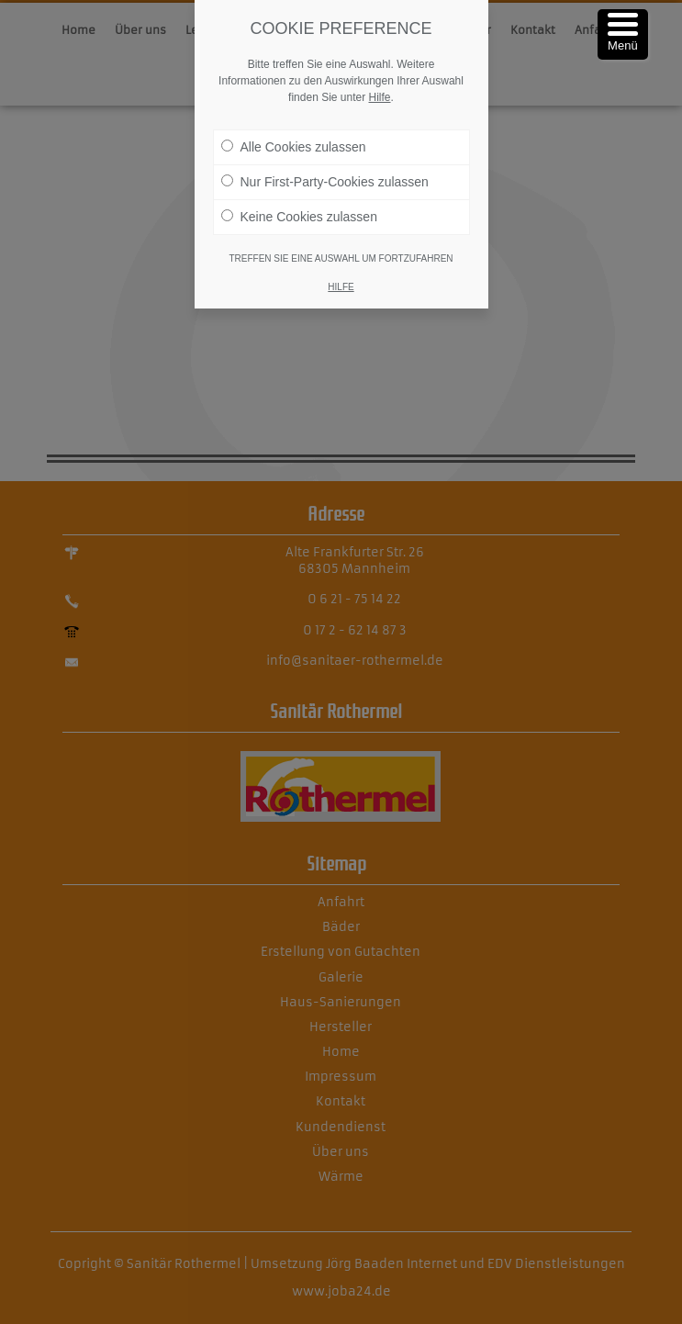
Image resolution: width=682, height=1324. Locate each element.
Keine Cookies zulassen (299, 215)
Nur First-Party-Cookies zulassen (325, 181)
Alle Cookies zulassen (293, 146)
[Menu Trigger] (623, 34)
